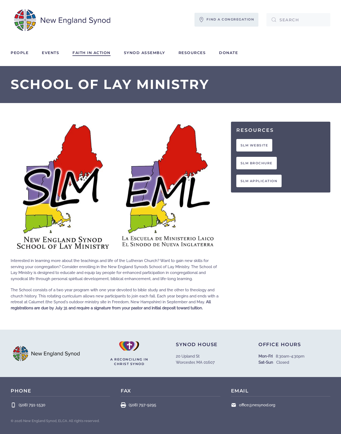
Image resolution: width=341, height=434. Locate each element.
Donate (228, 52)
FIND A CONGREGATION (226, 19)
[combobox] (298, 19)
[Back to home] (63, 19)
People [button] (20, 52)
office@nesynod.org (257, 405)
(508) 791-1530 (28, 405)
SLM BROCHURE (257, 163)
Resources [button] (192, 52)
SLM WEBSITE (254, 145)
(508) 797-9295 (138, 405)
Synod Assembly (144, 52)
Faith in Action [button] (91, 52)
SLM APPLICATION (259, 181)
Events (50, 52)
